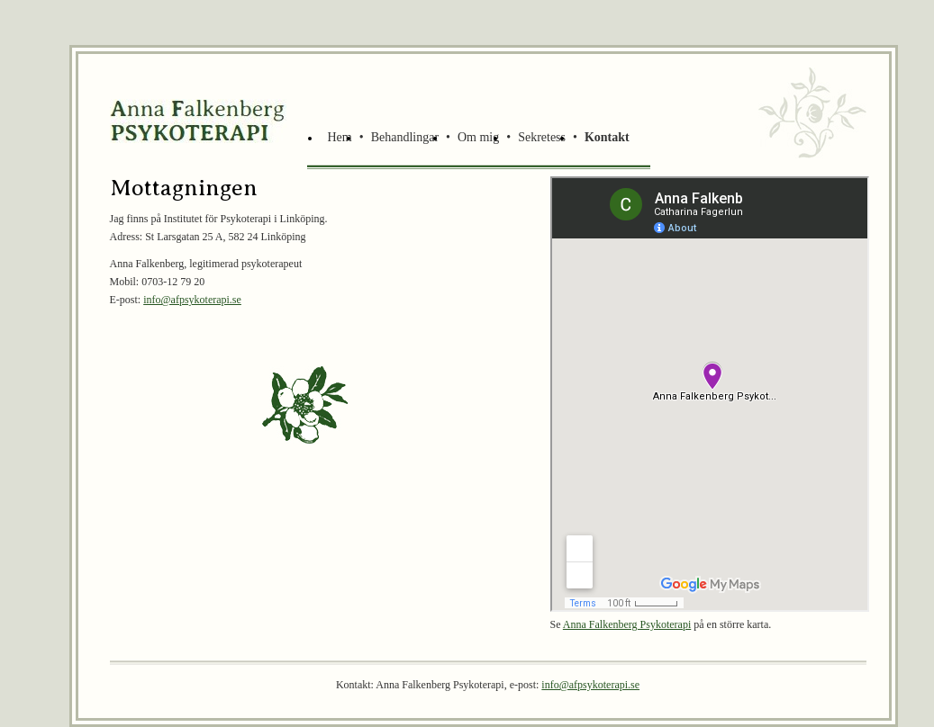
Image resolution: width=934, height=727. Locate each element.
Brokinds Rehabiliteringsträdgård (199, 121)
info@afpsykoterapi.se (192, 299)
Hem (340, 137)
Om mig (478, 137)
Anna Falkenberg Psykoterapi (627, 624)
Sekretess (542, 137)
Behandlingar (405, 137)
